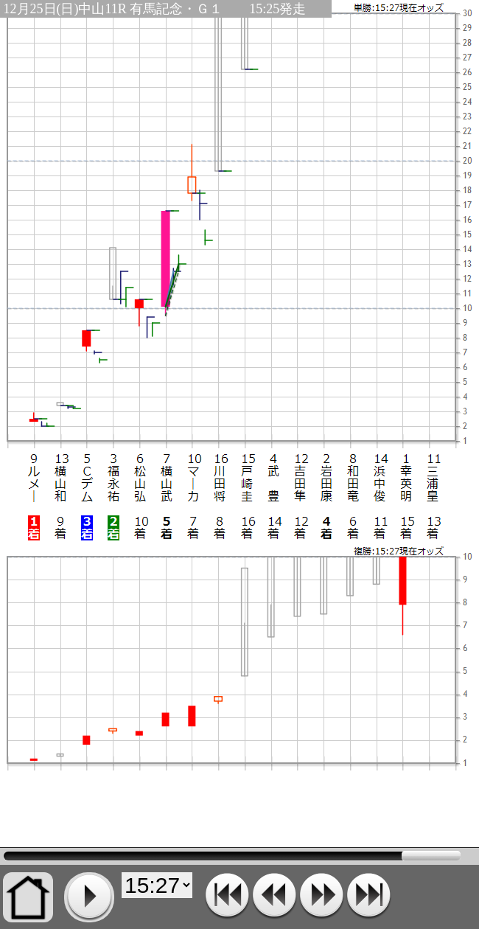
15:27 (232, 856)
